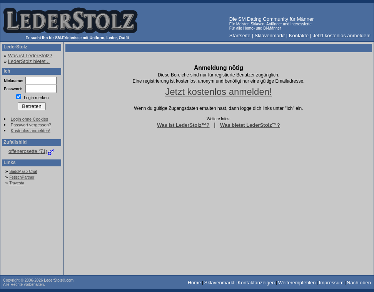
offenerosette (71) (31, 151)
